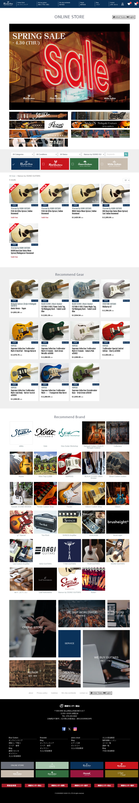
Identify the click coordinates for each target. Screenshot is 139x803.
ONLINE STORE (69, 17)
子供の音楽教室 (108, 751)
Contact (114, 3)
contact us (84, 693)
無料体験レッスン (109, 740)
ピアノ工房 (75, 743)
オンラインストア (16, 740)
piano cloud (75, 738)
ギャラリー (13, 753)
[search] (126, 154)
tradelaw (54, 693)
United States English (123, 17)
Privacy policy (42, 693)
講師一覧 (105, 746)
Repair (83, 3)
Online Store (22, 3)
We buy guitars (43, 3)
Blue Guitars (13, 738)
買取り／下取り (15, 743)
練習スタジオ (14, 751)
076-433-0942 (71, 716)
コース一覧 (106, 743)
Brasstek (43, 738)
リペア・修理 (14, 746)
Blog (98, 3)
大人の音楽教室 (15, 756)
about (31, 693)
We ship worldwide (64, 3)
